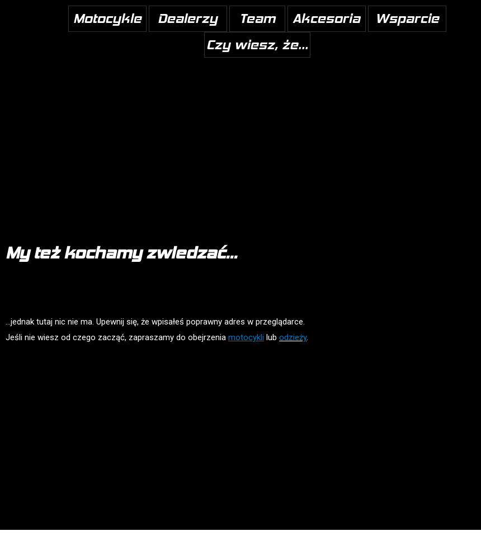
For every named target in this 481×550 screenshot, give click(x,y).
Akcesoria (326, 18)
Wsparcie (407, 18)
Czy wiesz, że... (257, 44)
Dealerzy (188, 18)
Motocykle (107, 18)
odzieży (292, 337)
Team (257, 18)
